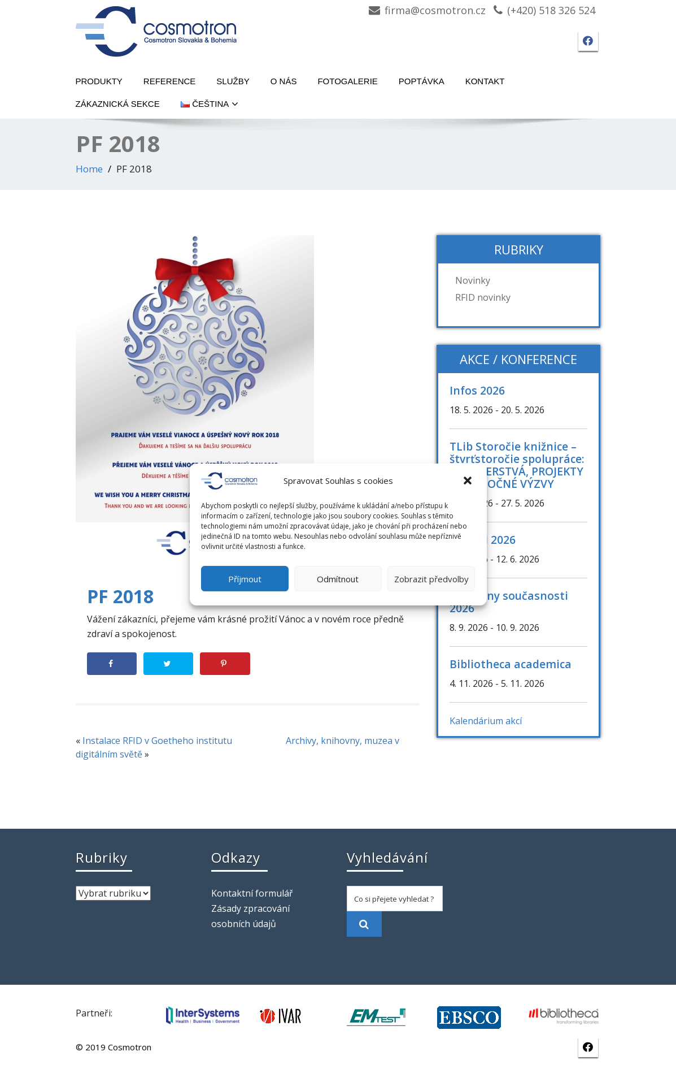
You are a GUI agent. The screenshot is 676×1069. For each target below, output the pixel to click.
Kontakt (485, 81)
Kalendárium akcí (486, 721)
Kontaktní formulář (252, 893)
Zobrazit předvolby (431, 579)
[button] (469, 481)
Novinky (472, 280)
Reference (169, 81)
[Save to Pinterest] (225, 663)
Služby (232, 81)
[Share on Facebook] (112, 663)
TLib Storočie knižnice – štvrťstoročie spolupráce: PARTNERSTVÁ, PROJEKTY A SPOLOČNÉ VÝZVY (517, 465)
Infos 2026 (477, 390)
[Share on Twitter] (168, 663)
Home (89, 168)
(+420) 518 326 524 (551, 10)
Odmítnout (338, 579)
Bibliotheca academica (511, 664)
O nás (284, 81)
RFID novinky (483, 297)
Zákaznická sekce (118, 104)
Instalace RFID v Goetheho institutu (157, 740)
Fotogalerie (347, 81)
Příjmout (244, 579)
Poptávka (421, 81)
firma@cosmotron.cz (435, 10)
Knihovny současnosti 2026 (509, 602)
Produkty (99, 81)
